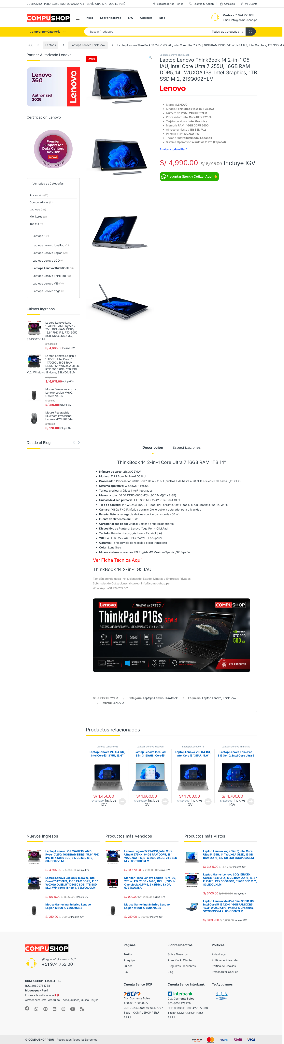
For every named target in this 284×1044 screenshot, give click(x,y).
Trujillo (128, 954)
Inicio (89, 17)
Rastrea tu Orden (201, 4)
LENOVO (118, 702)
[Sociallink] (27, 1008)
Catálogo (227, 4)
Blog (162, 17)
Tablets (36, 223)
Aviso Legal (219, 954)
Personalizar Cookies (225, 971)
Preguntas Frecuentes (181, 966)
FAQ (130, 17)
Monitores (38, 216)
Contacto (146, 17)
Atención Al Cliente (180, 960)
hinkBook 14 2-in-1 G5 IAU (122, 476)
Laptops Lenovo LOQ (48, 261)
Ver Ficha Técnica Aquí (117, 560)
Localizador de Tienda (168, 4)
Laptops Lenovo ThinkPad (236, 746)
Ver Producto (122, 801)
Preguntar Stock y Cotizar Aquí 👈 (189, 176)
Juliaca (128, 966)
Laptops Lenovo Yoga (48, 291)
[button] (150, 57)
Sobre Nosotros (110, 17)
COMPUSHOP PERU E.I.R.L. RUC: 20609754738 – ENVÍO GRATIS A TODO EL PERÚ (76, 3)
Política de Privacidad (225, 960)
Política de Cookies (224, 966)
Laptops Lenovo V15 (107, 746)
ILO (126, 971)
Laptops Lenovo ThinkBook (88, 45)
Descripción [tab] (152, 447)
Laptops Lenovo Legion (50, 253)
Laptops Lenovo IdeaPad (150, 746)
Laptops (50, 45)
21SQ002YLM (120, 471)
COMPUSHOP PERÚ (41, 1039)
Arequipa (129, 960)
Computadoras (41, 202)
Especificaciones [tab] (187, 447)
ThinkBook (229, 698)
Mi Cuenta (249, 4)
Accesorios (39, 195)
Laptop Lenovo (211, 698)
